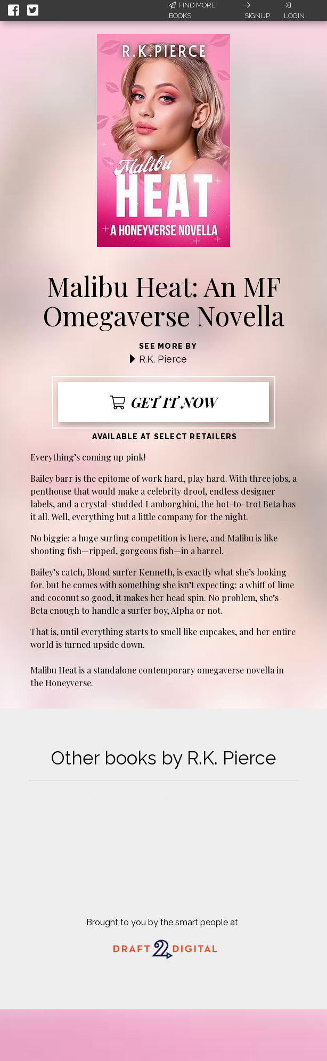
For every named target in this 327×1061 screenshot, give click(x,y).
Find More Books (192, 10)
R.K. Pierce (163, 359)
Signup (257, 11)
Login (294, 11)
